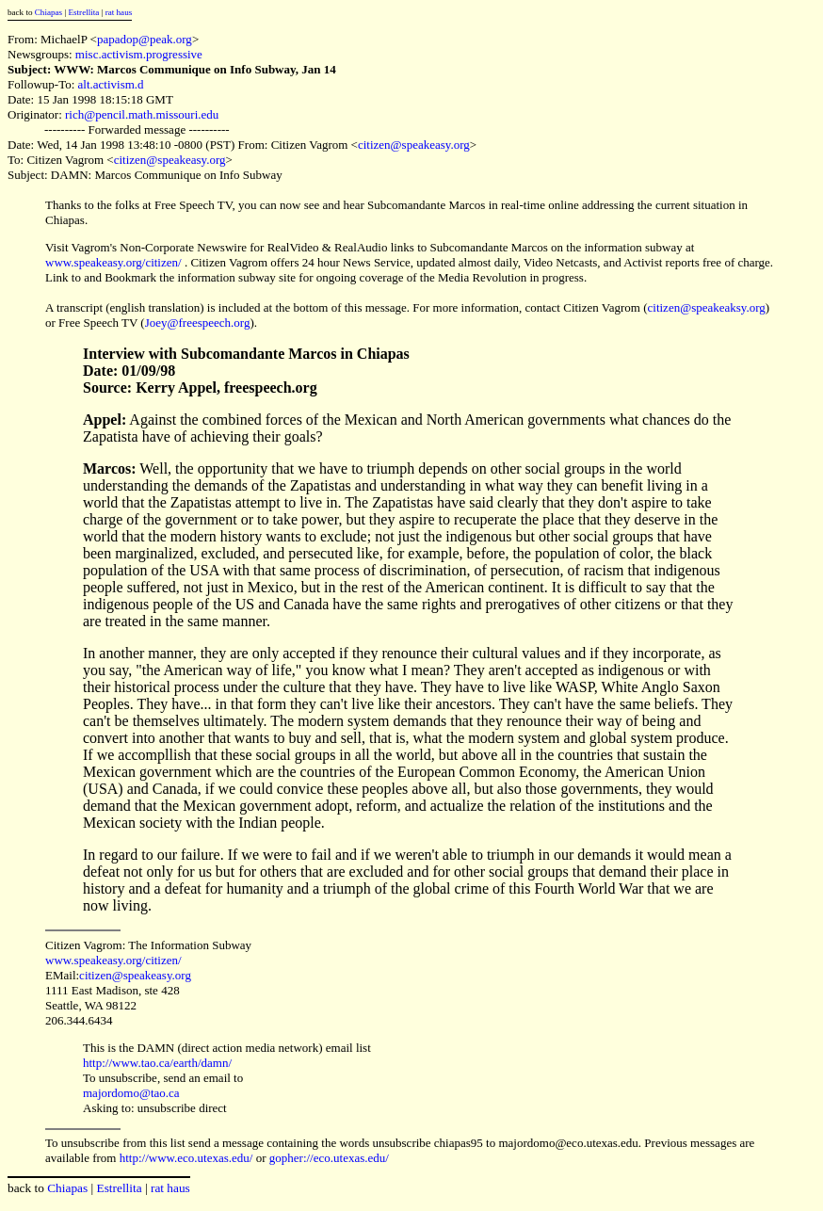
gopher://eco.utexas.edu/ (329, 1158)
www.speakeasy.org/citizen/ (113, 262)
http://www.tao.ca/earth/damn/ (157, 1063)
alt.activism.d (111, 84)
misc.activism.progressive (138, 54)
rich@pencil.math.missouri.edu (141, 114)
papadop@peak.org (144, 39)
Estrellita (83, 12)
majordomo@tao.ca (131, 1093)
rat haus (119, 12)
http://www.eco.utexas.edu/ (186, 1158)
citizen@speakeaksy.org (707, 307)
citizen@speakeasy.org (414, 144)
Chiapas (48, 12)
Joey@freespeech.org (197, 322)
